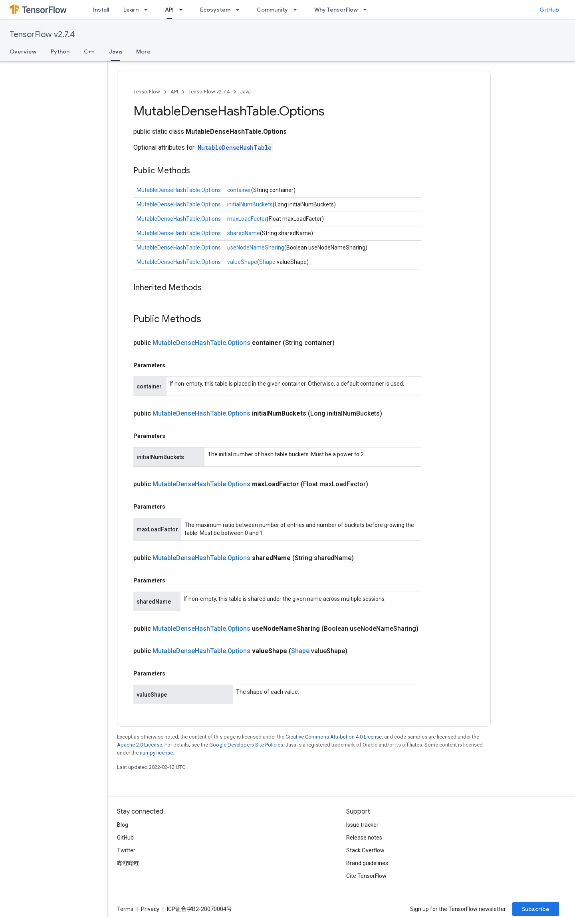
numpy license (156, 753)
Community (272, 9)
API (174, 92)
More (143, 51)
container (239, 190)
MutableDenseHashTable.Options (179, 190)
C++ (89, 51)
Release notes (364, 837)
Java (245, 92)
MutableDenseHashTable (235, 147)
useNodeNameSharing (255, 247)
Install (101, 9)
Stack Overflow (365, 850)
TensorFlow (146, 92)
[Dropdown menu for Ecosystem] (240, 9)
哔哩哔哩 (128, 863)
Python (60, 51)
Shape (267, 262)
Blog (122, 825)
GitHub (549, 9)
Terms (125, 909)
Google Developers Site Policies (246, 745)
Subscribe (535, 909)
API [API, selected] (169, 9)
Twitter (126, 850)
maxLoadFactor (247, 219)
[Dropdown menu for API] (183, 9)
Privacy (150, 909)
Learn (131, 9)
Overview (23, 51)
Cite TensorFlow (366, 876)
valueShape (242, 262)
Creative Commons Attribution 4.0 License (334, 737)
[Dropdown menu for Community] (297, 9)
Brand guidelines (367, 863)
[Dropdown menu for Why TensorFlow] (367, 9)
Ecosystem (215, 9)
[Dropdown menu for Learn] (148, 9)
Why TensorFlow (336, 9)
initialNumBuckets (250, 204)
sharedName (243, 233)
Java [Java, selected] (115, 51)
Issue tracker (362, 825)
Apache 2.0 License (139, 745)
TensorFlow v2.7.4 (42, 35)
